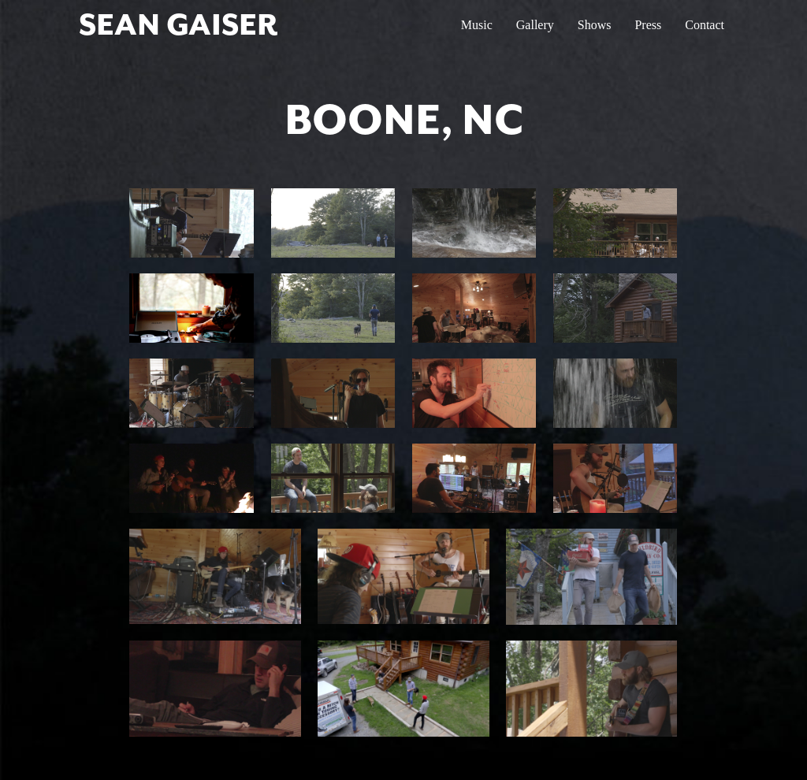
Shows (595, 25)
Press (647, 25)
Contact (704, 25)
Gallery (535, 25)
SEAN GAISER (178, 25)
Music (477, 25)
